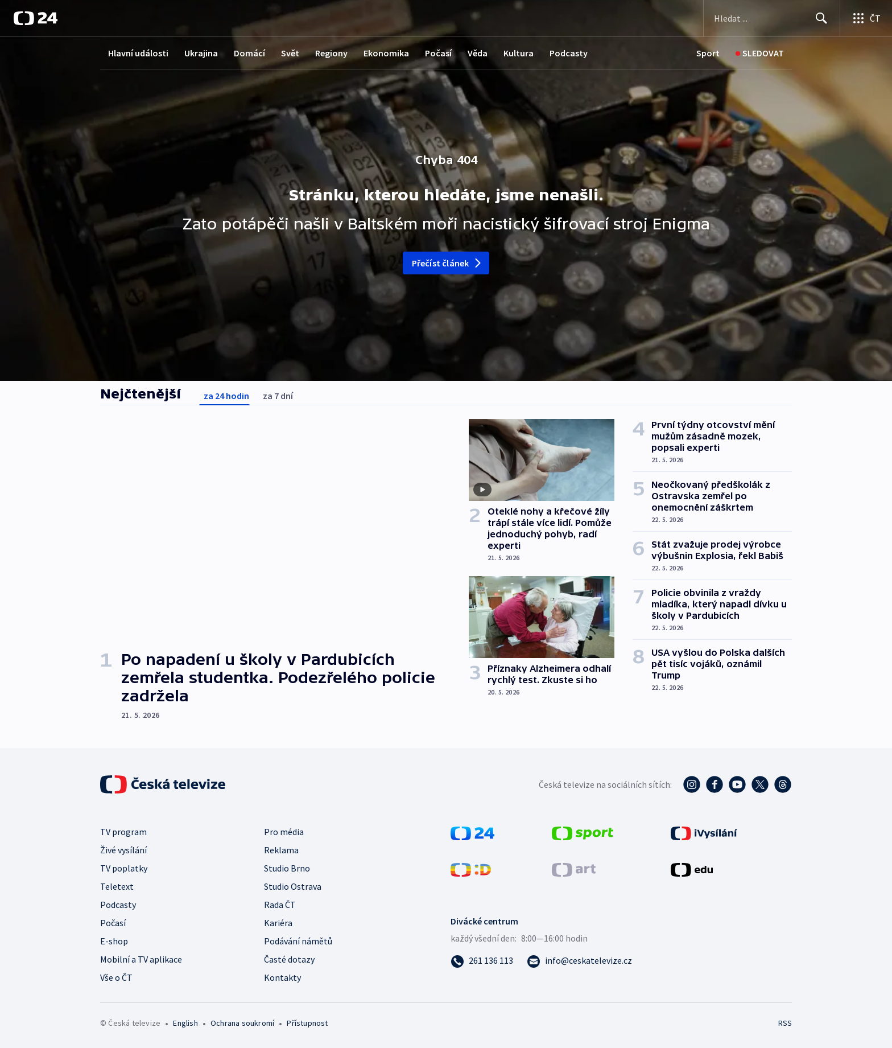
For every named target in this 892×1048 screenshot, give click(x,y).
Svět (290, 53)
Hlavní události (138, 53)
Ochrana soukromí (242, 1023)
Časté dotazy (289, 959)
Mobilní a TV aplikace (141, 959)
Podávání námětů (298, 941)
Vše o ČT (116, 977)
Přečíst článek (447, 263)
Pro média (284, 831)
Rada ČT (280, 904)
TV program (123, 831)
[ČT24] (35, 18)
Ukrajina (201, 53)
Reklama (281, 850)
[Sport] (708, 53)
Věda (478, 53)
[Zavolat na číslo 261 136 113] (482, 960)
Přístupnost (307, 1023)
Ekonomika (386, 53)
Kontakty (282, 977)
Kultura (518, 53)
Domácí (249, 53)
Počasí (438, 53)
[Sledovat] (760, 53)
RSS (785, 1023)
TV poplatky (123, 868)
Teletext (117, 886)
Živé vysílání (123, 850)
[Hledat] (821, 18)
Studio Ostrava (292, 886)
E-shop (114, 941)
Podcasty (569, 53)
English (185, 1023)
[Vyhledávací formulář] (772, 18)
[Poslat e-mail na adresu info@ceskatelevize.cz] (579, 960)
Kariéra (278, 922)
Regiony (331, 53)
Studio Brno (287, 868)
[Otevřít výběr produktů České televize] (866, 18)
